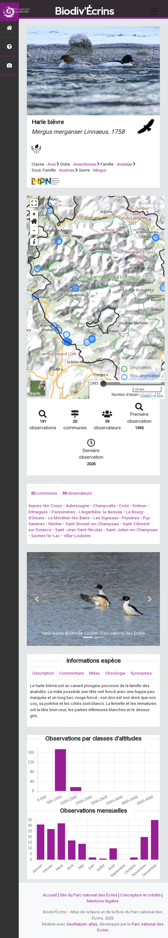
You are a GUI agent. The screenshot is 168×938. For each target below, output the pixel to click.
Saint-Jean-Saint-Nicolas (78, 529)
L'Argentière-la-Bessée (100, 512)
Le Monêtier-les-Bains (69, 518)
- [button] (34, 230)
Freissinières (63, 512)
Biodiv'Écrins (84, 11)
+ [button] (34, 214)
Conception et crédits (140, 895)
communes (44, 493)
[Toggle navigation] (154, 11)
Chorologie (115, 673)
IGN (160, 396)
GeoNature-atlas (82, 924)
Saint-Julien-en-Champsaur (132, 529)
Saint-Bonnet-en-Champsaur (92, 523)
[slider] (103, 384)
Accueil (50, 895)
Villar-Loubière (77, 535)
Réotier (55, 523)
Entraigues (38, 512)
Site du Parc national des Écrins (88, 895)
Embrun (139, 505)
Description (43, 673)
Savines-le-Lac (45, 535)
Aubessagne (77, 505)
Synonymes (141, 673)
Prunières (130, 518)
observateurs (77, 493)
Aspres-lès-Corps (45, 505)
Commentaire (71, 673)
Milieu (94, 673)
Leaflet (145, 396)
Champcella (104, 505)
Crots (124, 505)
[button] (34, 222)
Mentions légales (103, 901)
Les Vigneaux (105, 518)
